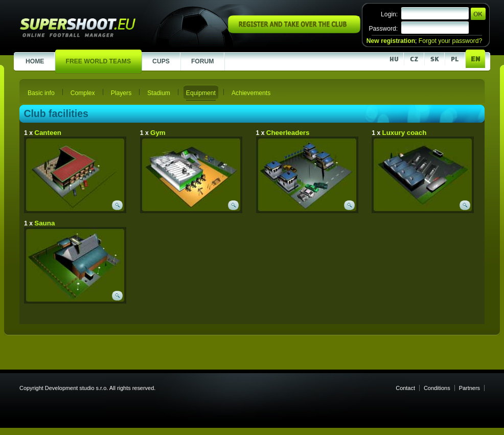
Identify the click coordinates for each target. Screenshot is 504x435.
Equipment (201, 93)
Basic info (41, 93)
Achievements (251, 93)
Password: (383, 28)
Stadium (158, 93)
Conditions (437, 388)
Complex (83, 93)
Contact (405, 388)
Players (121, 93)
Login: (389, 14)
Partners (469, 388)
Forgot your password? (450, 40)
